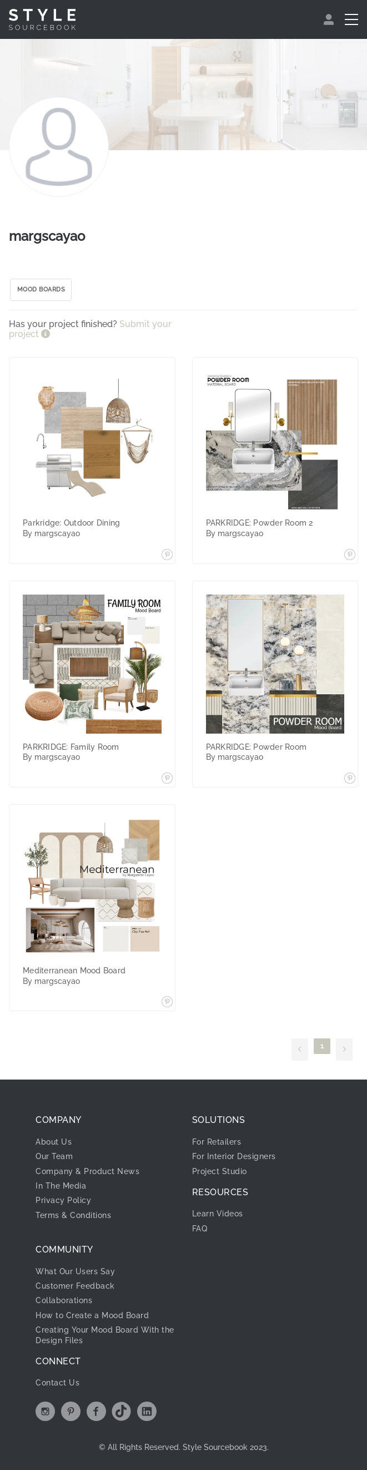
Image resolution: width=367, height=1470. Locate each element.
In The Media (61, 1185)
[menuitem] (330, 19)
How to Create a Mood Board (92, 1315)
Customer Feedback (75, 1285)
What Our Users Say (75, 1271)
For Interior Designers (234, 1156)
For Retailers (217, 1141)
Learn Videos (217, 1213)
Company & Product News (87, 1171)
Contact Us (57, 1382)
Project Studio (219, 1171)
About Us (54, 1141)
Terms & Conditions (73, 1215)
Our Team (54, 1156)
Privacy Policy (63, 1200)
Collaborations (64, 1300)
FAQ (200, 1228)
